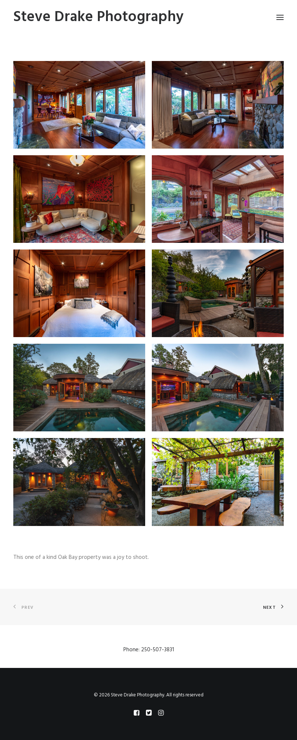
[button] (79, 105)
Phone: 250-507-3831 (148, 649)
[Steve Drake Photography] (98, 17)
